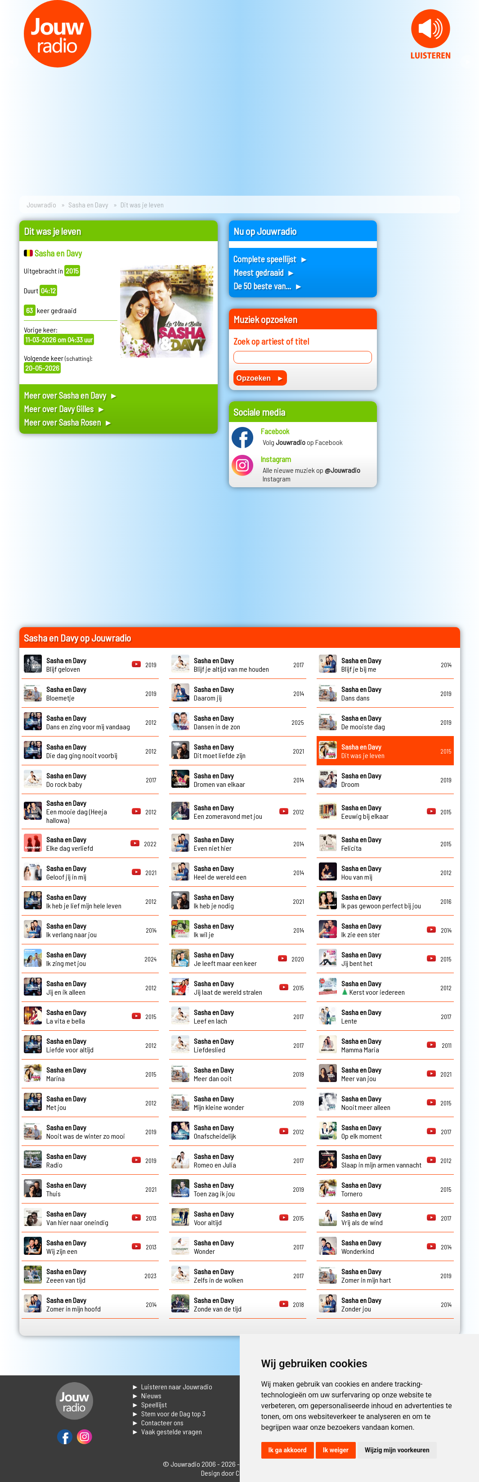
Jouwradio (41, 204)
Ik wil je (214, 930)
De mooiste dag (363, 722)
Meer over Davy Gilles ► (65, 409)
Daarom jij (214, 693)
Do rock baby (66, 779)
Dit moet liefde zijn (220, 750)
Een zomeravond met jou (228, 811)
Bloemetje (66, 693)
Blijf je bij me (361, 664)
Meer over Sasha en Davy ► (71, 395)
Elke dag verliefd (69, 843)
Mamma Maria (361, 1045)
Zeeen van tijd (66, 1275)
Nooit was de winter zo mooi (85, 1131)
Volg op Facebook (303, 442)
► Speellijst (149, 1404)
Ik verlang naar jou (71, 930)
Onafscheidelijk (215, 1131)
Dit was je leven (363, 750)
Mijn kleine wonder (219, 1102)
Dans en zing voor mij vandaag (88, 722)
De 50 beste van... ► (268, 286)
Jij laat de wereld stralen (228, 987)
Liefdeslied (214, 1045)
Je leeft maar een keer (225, 958)
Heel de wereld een (220, 872)
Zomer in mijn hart (366, 1275)
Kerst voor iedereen (373, 987)
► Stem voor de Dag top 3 (169, 1413)
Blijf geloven (66, 664)
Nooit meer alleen (365, 1102)
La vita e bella (66, 1016)
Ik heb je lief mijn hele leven (83, 901)
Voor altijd (214, 1217)
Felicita (361, 843)
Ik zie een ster (361, 930)
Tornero (361, 1189)
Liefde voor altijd (70, 1045)
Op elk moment (361, 1131)
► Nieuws (147, 1395)
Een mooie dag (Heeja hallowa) (76, 811)
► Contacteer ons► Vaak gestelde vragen (167, 1427)
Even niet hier (214, 843)
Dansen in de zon (217, 722)
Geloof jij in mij (66, 872)
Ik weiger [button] (336, 1450)
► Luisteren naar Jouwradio (172, 1386)
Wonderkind (361, 1246)
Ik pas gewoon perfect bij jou (381, 901)
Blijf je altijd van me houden (231, 664)
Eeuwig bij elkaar (365, 811)
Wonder (214, 1246)
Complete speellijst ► (271, 259)
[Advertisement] (118, 526)
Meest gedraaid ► (264, 272)
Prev (11, 62)
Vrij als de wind (362, 1217)
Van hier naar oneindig (77, 1217)
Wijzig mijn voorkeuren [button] (397, 1450)
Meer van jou (361, 1073)
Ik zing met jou (66, 958)
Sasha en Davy (88, 204)
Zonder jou (361, 1304)
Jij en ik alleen (66, 987)
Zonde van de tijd (218, 1304)
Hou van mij (361, 872)
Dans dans (361, 693)
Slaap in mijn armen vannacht (381, 1160)
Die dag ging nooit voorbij (81, 750)
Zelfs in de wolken (218, 1275)
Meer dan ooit (214, 1073)
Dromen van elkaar (219, 779)
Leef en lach (214, 1016)
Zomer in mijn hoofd (73, 1304)
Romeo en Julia (215, 1160)
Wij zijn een (66, 1246)
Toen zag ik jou (214, 1189)
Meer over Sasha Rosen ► (68, 422)
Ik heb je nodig (214, 901)
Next (467, 62)
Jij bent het (361, 958)
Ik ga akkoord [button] (288, 1450)
